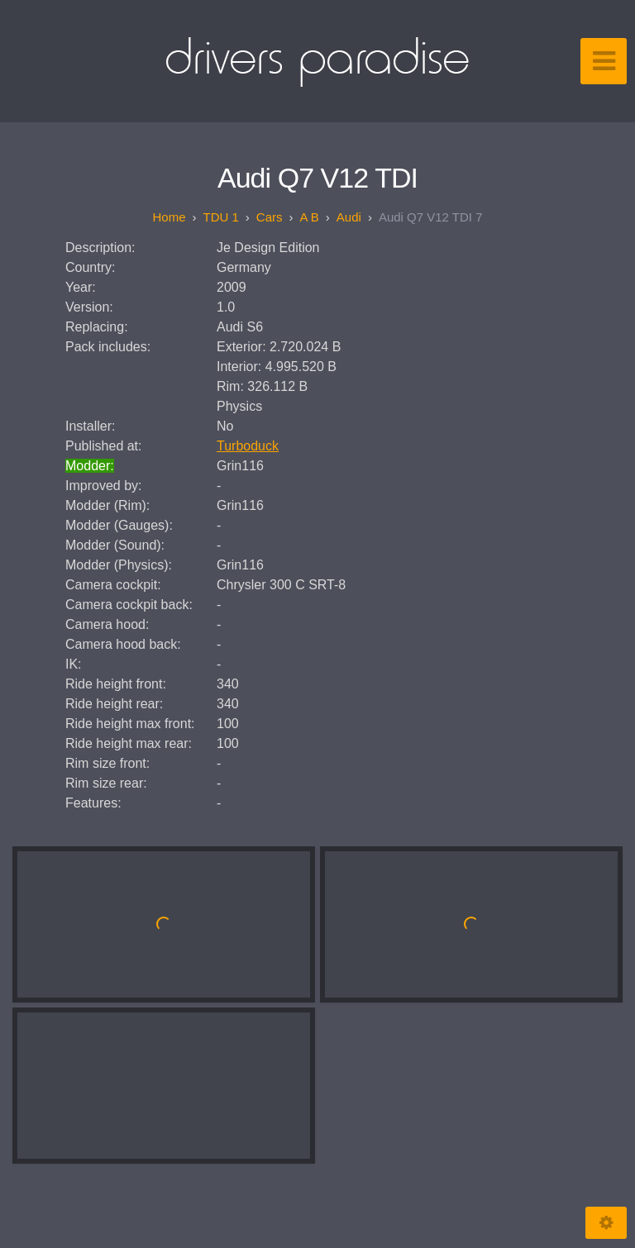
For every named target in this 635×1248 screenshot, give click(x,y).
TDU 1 (220, 217)
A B (309, 217)
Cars (269, 217)
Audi (349, 217)
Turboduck (248, 446)
